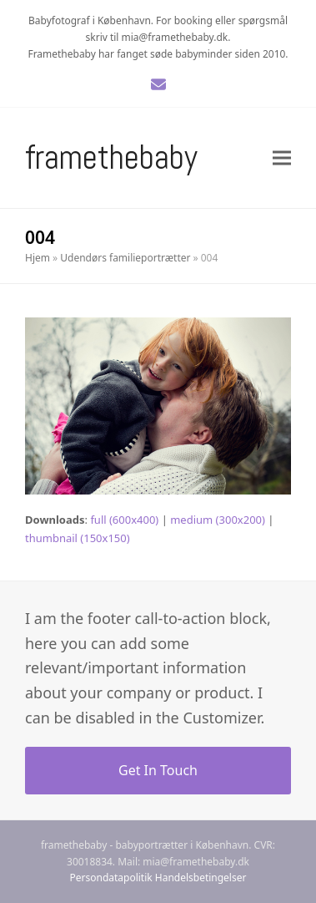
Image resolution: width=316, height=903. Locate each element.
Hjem (37, 258)
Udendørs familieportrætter (125, 258)
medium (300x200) (217, 519)
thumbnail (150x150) (77, 537)
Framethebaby (111, 157)
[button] (282, 157)
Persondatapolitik (111, 877)
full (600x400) (124, 519)
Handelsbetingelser (201, 877)
